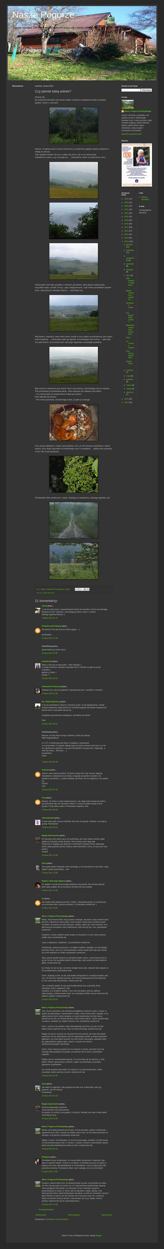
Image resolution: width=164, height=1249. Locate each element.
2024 (126, 202)
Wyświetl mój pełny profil (131, 134)
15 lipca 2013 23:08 (50, 1118)
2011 (126, 402)
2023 (126, 206)
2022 (126, 209)
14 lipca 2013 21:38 (50, 638)
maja (128, 376)
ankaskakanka (48, 818)
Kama (44, 863)
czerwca (129, 370)
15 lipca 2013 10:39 (50, 855)
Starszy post (107, 1215)
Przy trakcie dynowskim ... (130, 354)
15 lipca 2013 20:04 (50, 999)
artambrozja (47, 661)
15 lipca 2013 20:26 (50, 1076)
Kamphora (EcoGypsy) (51, 626)
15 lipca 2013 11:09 (50, 873)
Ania (44, 798)
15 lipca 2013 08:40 (50, 810)
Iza (43, 898)
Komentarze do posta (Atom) (56, 1219)
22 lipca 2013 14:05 (50, 1204)
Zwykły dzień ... (129, 363)
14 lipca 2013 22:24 (50, 678)
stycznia (129, 392)
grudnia (129, 244)
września (130, 264)
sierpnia (129, 270)
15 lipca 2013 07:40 (50, 790)
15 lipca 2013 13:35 (50, 890)
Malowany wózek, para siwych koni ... (130, 329)
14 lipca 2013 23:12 (50, 724)
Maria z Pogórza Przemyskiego (55, 916)
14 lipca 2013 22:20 (50, 653)
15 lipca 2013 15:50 (50, 908)
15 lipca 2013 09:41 (50, 827)
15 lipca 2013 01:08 (50, 762)
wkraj (44, 1084)
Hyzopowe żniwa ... (129, 306)
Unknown (46, 770)
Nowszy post (41, 1215)
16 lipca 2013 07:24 (50, 1149)
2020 (126, 217)
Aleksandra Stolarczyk (51, 686)
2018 (126, 224)
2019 (126, 220)
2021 (126, 213)
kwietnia (129, 379)
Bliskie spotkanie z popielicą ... (130, 295)
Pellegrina (46, 1157)
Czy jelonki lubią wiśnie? (129, 317)
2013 (126, 241)
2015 (126, 234)
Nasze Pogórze (43, 15)
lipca (128, 275)
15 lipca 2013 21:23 (50, 1096)
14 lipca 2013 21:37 (50, 618)
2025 (126, 199)
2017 (126, 227)
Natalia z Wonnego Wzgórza (54, 881)
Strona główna (74, 1215)
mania (44, 606)
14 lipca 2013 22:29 (50, 693)
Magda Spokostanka (50, 835)
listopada (130, 250)
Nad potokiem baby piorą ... (130, 282)
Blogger (99, 1235)
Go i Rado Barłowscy (51, 702)
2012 (126, 399)
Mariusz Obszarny (145, 198)
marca (129, 385)
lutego (129, 389)
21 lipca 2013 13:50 (50, 1171)
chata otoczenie (48, 593)
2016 (126, 231)
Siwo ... (129, 338)
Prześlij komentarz (46, 1210)
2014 (126, 238)
